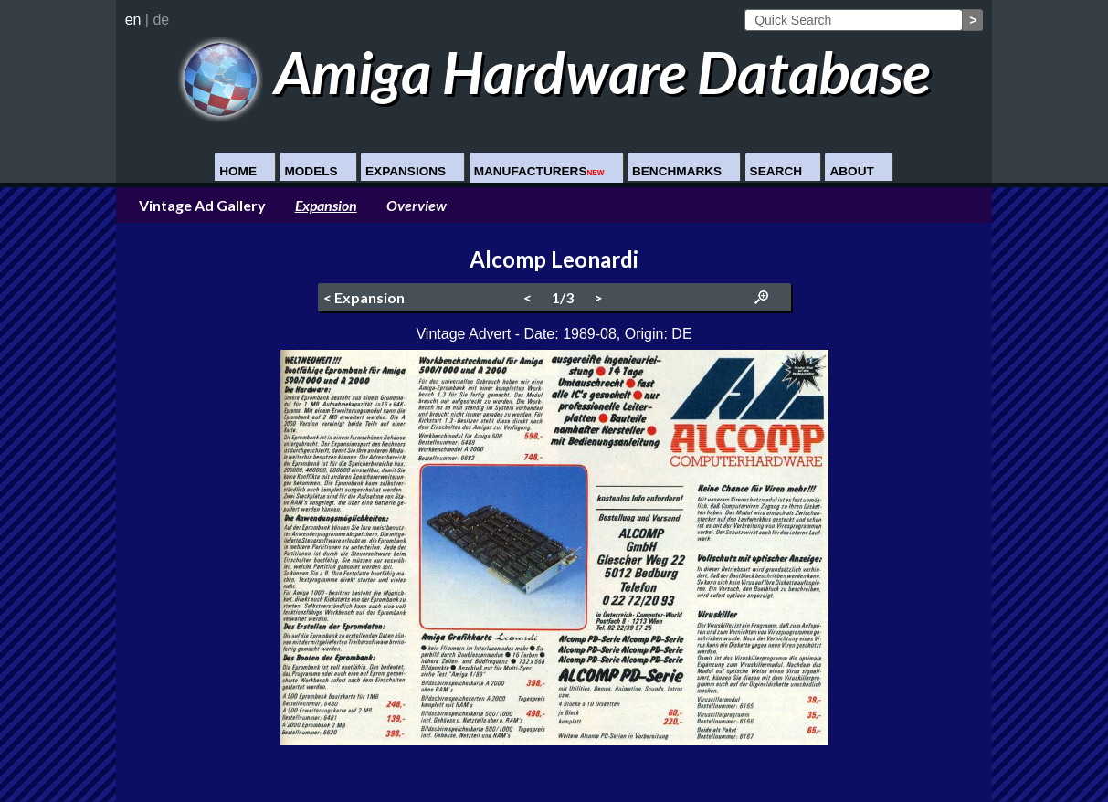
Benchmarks (677, 171)
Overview (416, 205)
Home (238, 171)
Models (310, 171)
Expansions (405, 171)
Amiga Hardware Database (554, 72)
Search (776, 171)
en (133, 19)
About (851, 171)
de (161, 19)
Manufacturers (539, 171)
